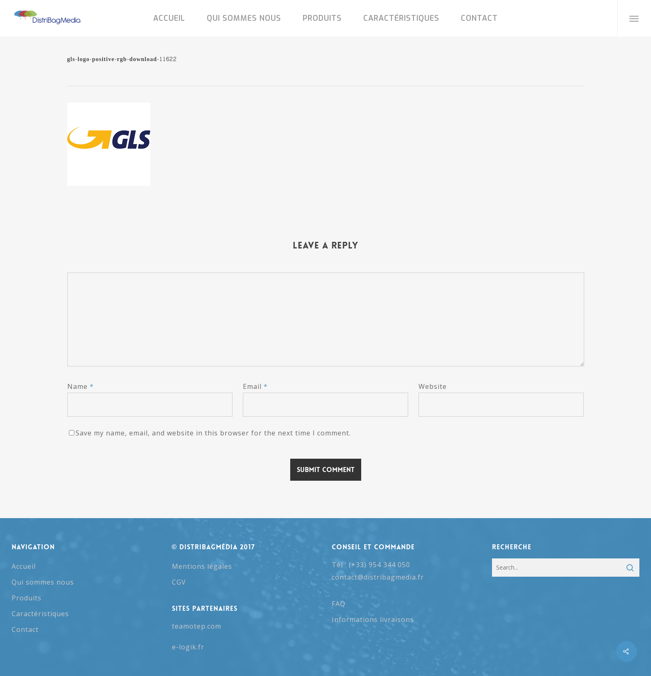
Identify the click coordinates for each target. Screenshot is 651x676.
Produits (27, 597)
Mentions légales (202, 566)
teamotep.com (196, 626)
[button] (634, 18)
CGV (179, 582)
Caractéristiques (40, 613)
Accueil (24, 566)
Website (432, 386)
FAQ (338, 603)
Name (80, 386)
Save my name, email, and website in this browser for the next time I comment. (213, 433)
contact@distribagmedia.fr (378, 577)
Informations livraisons (373, 619)
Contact (25, 629)
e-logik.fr (188, 646)
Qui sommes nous (43, 582)
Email (255, 386)
